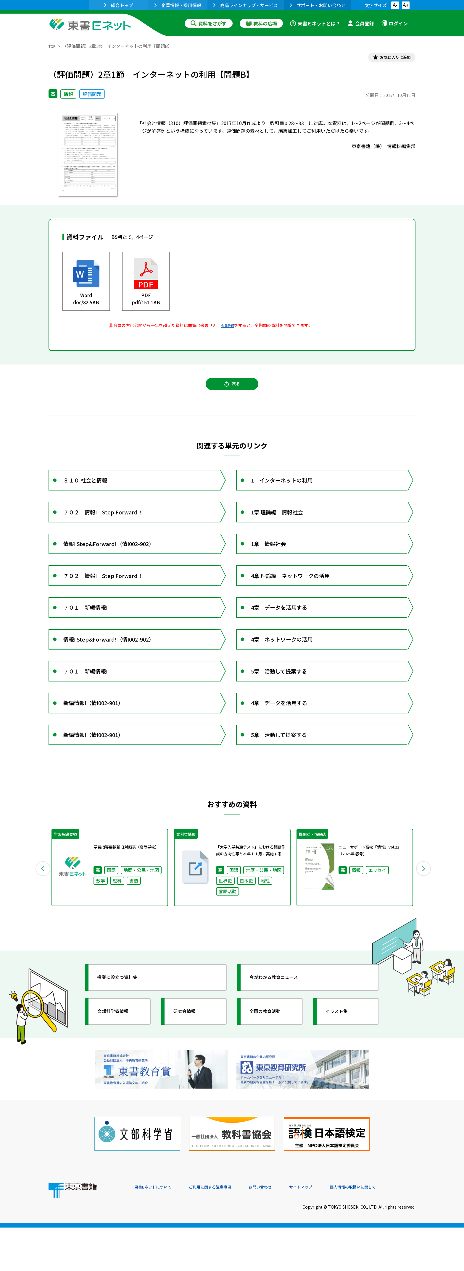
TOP (53, 46)
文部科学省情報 (119, 1066)
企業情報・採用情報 (177, 5)
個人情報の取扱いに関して (387, 1230)
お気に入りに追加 (390, 58)
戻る (232, 390)
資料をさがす (209, 23)
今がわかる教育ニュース (281, 1032)
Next (424, 921)
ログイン (394, 23)
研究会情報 (189, 1066)
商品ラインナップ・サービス (245, 5)
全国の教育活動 (271, 1066)
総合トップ (118, 5)
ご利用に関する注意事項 (223, 1230)
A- (395, 5)
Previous (40, 921)
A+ (406, 5)
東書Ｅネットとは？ (315, 23)
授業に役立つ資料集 (124, 1032)
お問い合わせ (281, 1230)
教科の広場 (261, 23)
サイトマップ (327, 1230)
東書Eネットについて (157, 1230)
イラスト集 (341, 1066)
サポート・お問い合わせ (317, 5)
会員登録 (360, 23)
